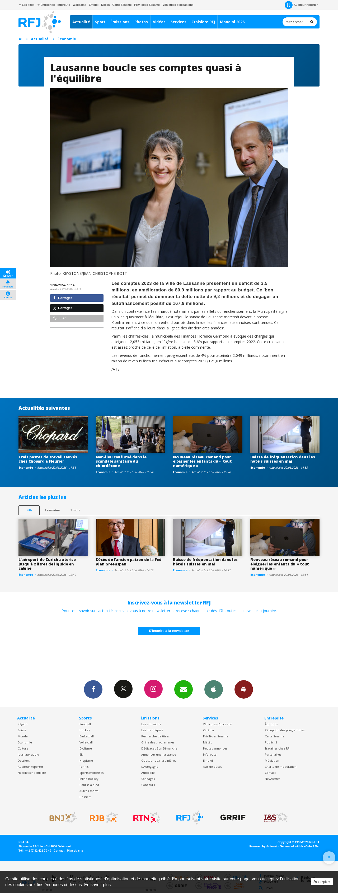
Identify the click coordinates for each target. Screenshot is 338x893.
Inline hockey (88, 778)
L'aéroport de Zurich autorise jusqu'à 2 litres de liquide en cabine (47, 564)
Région (22, 724)
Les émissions (151, 724)
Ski (81, 754)
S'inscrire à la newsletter (169, 631)
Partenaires (273, 754)
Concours (148, 784)
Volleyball (86, 742)
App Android (243, 689)
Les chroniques (152, 730)
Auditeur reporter (30, 766)
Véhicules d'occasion (217, 724)
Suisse (22, 730)
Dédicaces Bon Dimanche (159, 748)
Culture (23, 748)
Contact (270, 772)
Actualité (81, 21)
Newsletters (183, 689)
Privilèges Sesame (215, 736)
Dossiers (24, 760)
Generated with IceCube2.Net (300, 846)
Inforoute (64, 4)
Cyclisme (85, 748)
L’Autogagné (149, 766)
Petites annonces (215, 748)
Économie (67, 38)
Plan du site (75, 850)
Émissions (119, 21)
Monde (23, 736)
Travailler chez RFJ (277, 748)
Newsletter (272, 778)
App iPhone (213, 689)
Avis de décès (212, 766)
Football (85, 724)
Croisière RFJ (203, 21)
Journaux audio (28, 754)
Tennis (83, 766)
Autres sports (88, 791)
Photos (141, 21)
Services (178, 21)
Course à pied (89, 784)
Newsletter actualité (32, 772)
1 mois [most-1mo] (75, 510)
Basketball (86, 736)
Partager (62, 298)
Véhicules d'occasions (178, 4)
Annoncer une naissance (158, 754)
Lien (60, 318)
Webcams (79, 4)
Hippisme (86, 760)
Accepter (321, 882)
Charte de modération (281, 766)
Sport (100, 21)
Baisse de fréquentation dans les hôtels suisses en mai (282, 459)
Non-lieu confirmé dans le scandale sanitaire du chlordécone (121, 461)
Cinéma (208, 730)
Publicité (271, 742)
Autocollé (148, 772)
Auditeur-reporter (301, 5)
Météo (207, 742)
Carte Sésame (122, 4)
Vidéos (159, 21)
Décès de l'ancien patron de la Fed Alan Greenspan (129, 561)
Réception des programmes (284, 730)
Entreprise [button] (46, 4)
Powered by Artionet (263, 846)
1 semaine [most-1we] (52, 510)
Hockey (84, 730)
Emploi (93, 4)
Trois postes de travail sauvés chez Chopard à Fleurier (47, 459)
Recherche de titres (155, 736)
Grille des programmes (157, 742)
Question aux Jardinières (158, 760)
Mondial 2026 (232, 21)
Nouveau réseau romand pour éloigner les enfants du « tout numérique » (202, 461)
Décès (105, 4)
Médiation (272, 760)
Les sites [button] (26, 4)
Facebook (93, 689)
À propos (271, 724)
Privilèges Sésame (147, 4)
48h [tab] (29, 510)
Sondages (148, 778)
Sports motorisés (91, 772)
